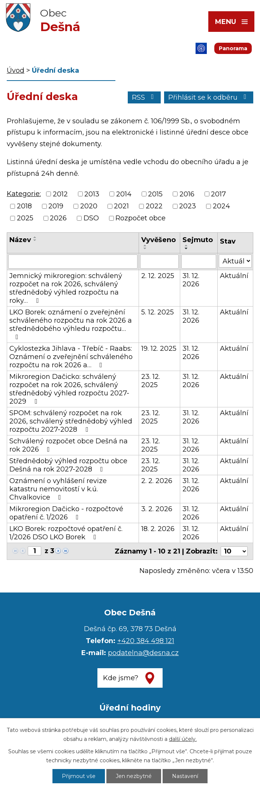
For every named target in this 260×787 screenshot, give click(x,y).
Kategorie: (24, 194)
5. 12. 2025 (157, 312)
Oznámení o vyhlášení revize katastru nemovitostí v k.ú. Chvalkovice (58, 489)
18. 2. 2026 (158, 529)
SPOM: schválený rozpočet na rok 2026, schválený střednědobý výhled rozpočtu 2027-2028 (70, 421)
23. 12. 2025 (150, 381)
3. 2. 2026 (156, 509)
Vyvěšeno (158, 240)
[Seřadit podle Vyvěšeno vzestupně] (145, 245)
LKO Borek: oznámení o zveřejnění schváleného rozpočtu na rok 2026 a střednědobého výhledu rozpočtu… (70, 324)
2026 (58, 218)
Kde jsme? (120, 678)
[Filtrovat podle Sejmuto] (198, 261)
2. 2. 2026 (156, 481)
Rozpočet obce (140, 218)
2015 (155, 194)
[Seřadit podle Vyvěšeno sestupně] (145, 248)
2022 (154, 206)
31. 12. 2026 (190, 280)
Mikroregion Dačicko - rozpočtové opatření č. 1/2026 (66, 513)
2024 (221, 206)
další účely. (183, 739)
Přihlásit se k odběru (209, 97)
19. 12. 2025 (158, 348)
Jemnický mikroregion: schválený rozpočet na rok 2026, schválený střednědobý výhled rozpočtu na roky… (65, 288)
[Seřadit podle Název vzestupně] (35, 237)
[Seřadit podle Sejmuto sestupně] (186, 248)
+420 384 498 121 (145, 641)
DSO (91, 218)
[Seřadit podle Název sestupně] (35, 240)
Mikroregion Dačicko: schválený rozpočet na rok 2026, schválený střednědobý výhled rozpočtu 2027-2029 (69, 389)
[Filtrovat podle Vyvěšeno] (159, 261)
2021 (121, 206)
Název (20, 240)
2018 (24, 206)
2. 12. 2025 (157, 276)
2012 (60, 194)
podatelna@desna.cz (143, 653)
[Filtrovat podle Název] (72, 261)
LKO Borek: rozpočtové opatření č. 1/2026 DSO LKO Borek (66, 533)
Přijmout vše (79, 776)
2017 (218, 194)
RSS (144, 97)
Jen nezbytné (134, 776)
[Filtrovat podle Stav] (235, 261)
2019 (55, 206)
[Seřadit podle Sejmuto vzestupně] (186, 245)
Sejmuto (197, 240)
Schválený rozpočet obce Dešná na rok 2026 (68, 445)
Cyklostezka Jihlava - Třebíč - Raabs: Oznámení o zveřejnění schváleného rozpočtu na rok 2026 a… (71, 356)
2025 (25, 218)
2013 (91, 194)
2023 (187, 206)
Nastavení (185, 776)
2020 (88, 206)
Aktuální (234, 276)
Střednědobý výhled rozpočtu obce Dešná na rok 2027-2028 (68, 465)
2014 (123, 194)
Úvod (15, 70)
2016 (186, 194)
